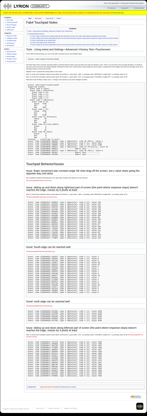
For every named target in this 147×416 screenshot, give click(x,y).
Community (139, 8)
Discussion (38, 18)
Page (30, 18)
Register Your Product (70, 408)
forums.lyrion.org (117, 12)
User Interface (72, 387)
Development (11, 43)
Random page (11, 27)
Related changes (12, 54)
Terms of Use (40, 408)
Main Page (10, 20)
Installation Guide (12, 38)
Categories (32, 387)
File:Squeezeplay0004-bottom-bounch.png (39, 180)
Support (124, 8)
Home (18, 7)
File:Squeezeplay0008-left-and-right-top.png (39, 306)
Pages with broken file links (48, 387)
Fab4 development (61, 387)
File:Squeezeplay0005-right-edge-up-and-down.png (41, 197)
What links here (11, 51)
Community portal (12, 22)
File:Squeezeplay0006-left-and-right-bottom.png (40, 251)
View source (49, 18)
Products (112, 8)
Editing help (10, 29)
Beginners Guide (12, 36)
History (59, 18)
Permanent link (11, 61)
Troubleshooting (11, 40)
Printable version (12, 59)
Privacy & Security (53, 408)
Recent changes (11, 25)
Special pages (11, 56)
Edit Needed (10, 45)
